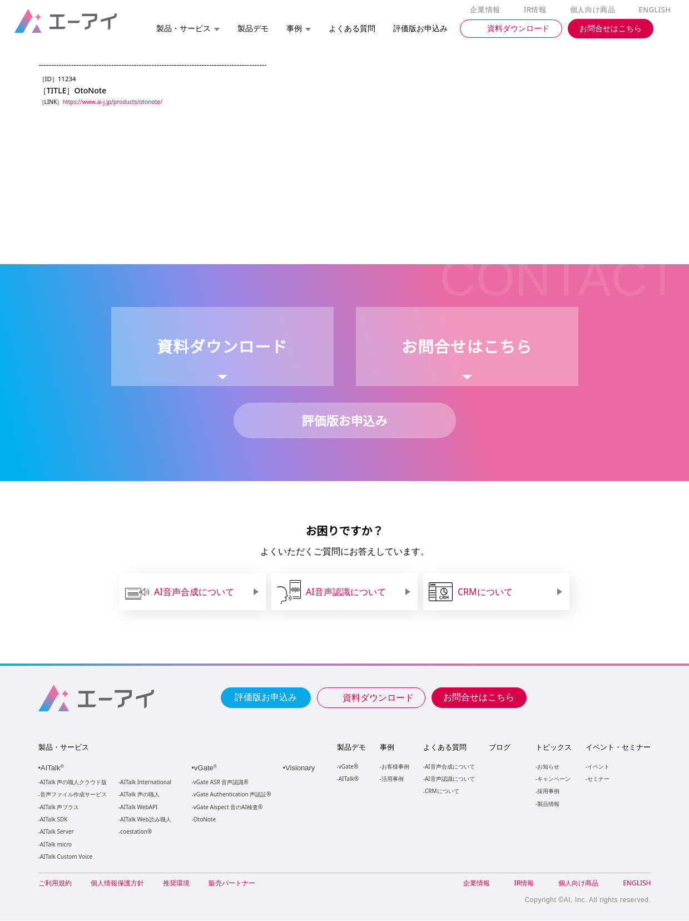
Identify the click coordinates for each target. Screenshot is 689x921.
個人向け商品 (594, 10)
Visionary (301, 768)
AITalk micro (56, 845)
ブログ (499, 747)
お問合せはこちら (478, 697)
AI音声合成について (449, 766)
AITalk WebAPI (138, 808)
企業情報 (487, 10)
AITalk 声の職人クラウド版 (73, 783)
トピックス (553, 747)
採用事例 (548, 791)
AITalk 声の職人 (140, 795)
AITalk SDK (54, 820)
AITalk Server (56, 832)
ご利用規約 (55, 883)
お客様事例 (395, 766)
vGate (207, 768)
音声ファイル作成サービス (73, 795)
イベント (598, 766)
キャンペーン (553, 779)
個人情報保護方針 (117, 883)
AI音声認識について (449, 779)
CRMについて (442, 791)
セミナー (598, 779)
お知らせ (548, 766)
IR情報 (537, 10)
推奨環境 (176, 883)
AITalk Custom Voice (66, 857)
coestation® (135, 832)
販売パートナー (232, 883)
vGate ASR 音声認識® (220, 783)
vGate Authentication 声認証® (231, 795)
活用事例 (392, 779)
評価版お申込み (266, 697)
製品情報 (548, 804)
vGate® (348, 766)
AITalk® (348, 779)
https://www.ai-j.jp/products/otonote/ (115, 102)
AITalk (54, 768)
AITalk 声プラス (60, 808)
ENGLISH (655, 10)
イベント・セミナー (617, 747)
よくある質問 (445, 747)
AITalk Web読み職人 (145, 820)
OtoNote (204, 820)
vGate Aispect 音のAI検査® (227, 808)
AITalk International (145, 783)
